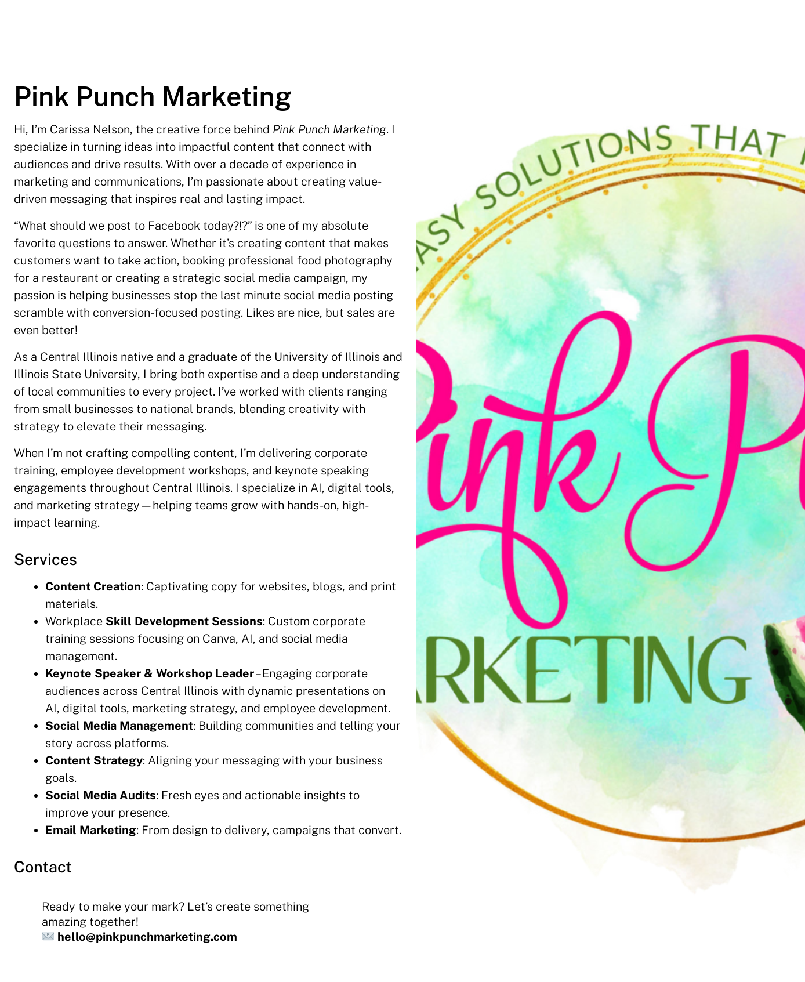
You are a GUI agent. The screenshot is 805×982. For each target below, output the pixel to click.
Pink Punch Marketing (153, 96)
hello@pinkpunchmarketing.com (147, 937)
